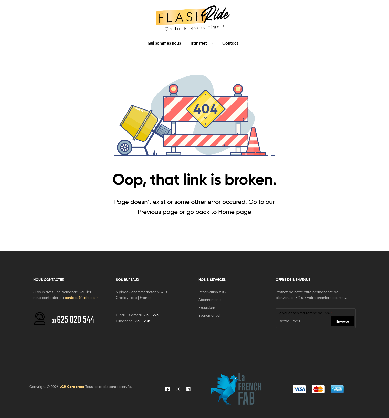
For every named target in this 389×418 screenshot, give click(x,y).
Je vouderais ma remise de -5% (304, 313)
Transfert (198, 43)
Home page (234, 211)
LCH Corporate (72, 386)
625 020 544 (72, 320)
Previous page (158, 211)
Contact (230, 43)
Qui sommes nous (164, 43)
